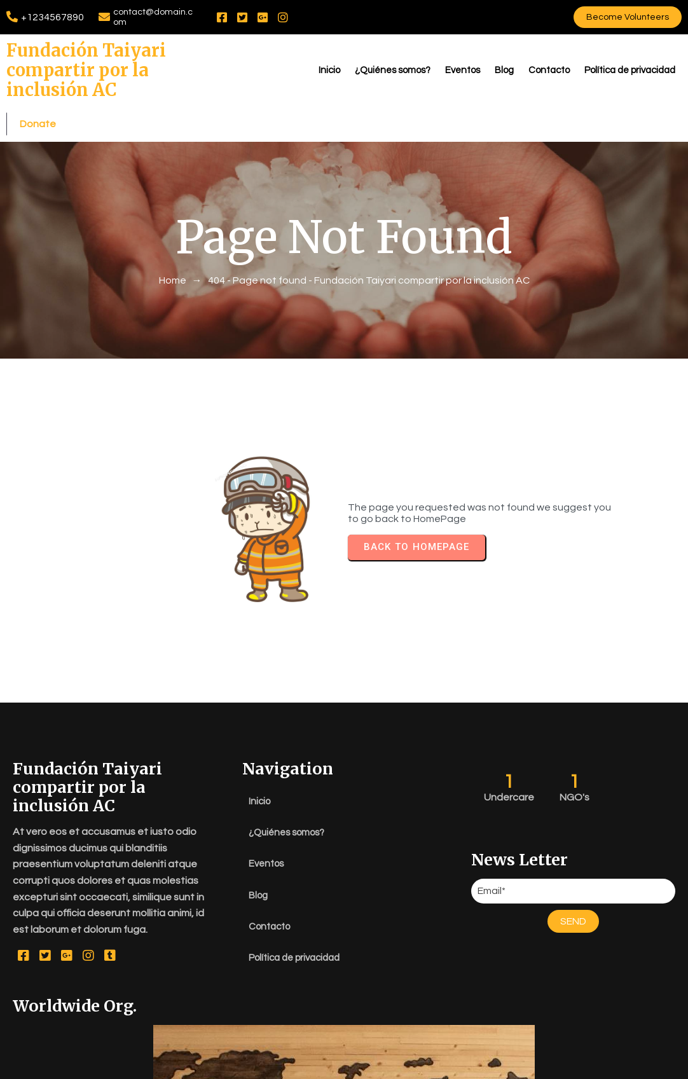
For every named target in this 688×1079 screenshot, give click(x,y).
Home (172, 266)
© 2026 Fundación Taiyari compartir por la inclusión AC (344, 1066)
